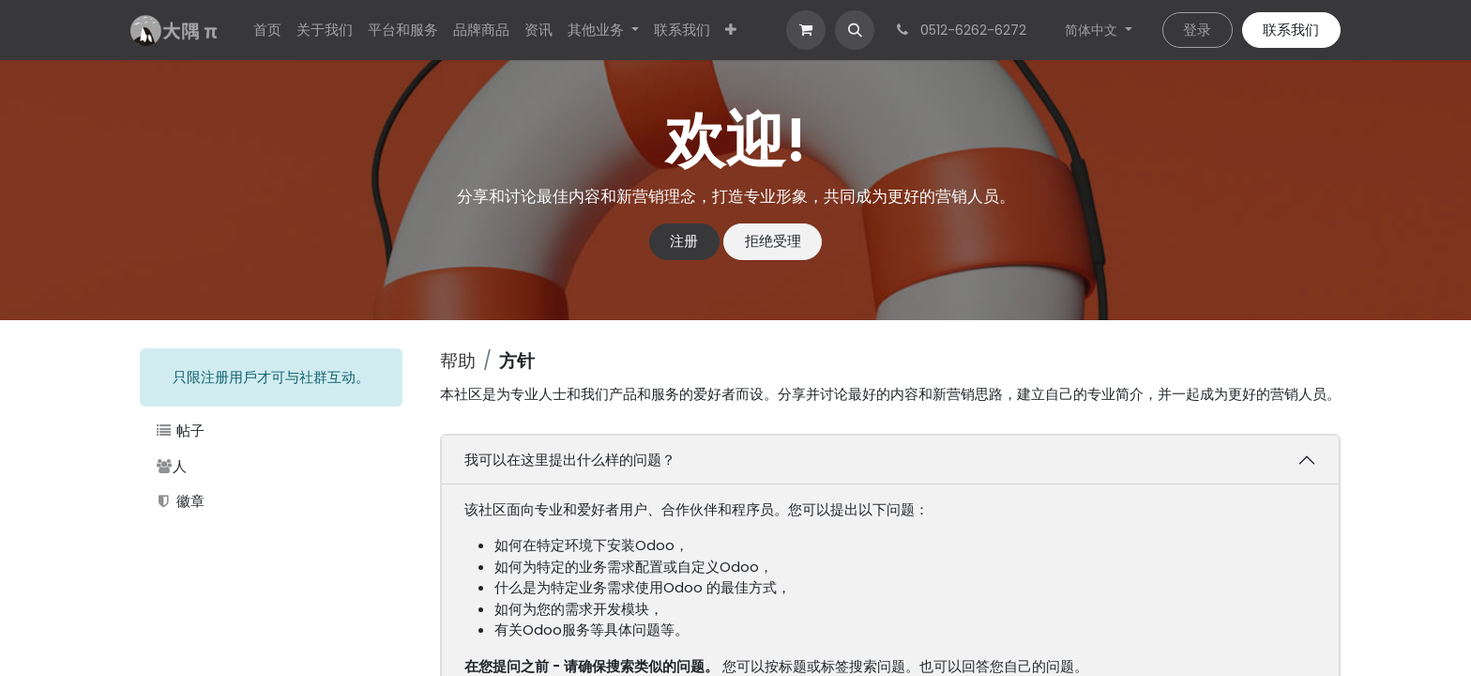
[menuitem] (267, 30)
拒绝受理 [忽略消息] (773, 241)
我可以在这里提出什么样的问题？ (569, 459)
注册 (684, 241)
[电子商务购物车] (806, 30)
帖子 (180, 430)
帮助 (458, 361)
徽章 (180, 501)
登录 (1197, 29)
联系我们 (1291, 29)
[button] (854, 30)
